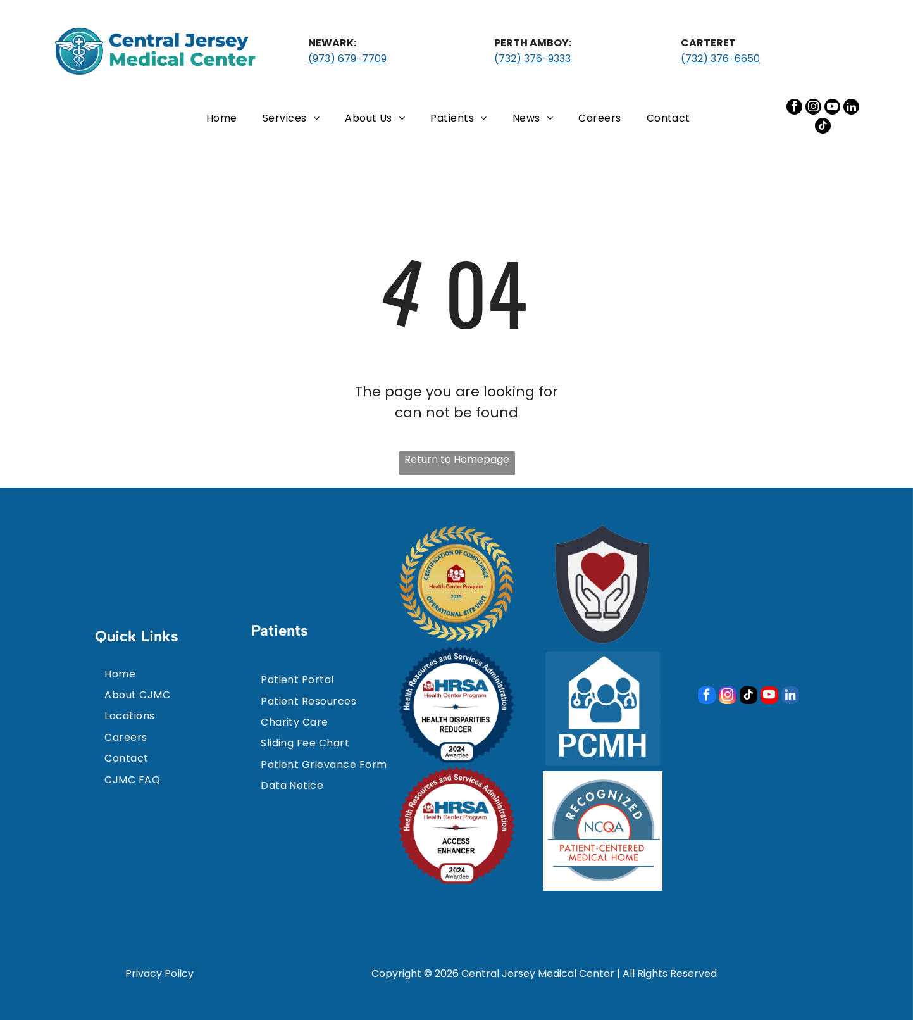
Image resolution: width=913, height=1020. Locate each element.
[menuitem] (222, 117)
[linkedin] (851, 108)
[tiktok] (823, 127)
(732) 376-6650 (720, 58)
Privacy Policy (159, 973)
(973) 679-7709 (347, 58)
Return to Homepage (456, 459)
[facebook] (794, 108)
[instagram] (813, 108)
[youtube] (832, 108)
